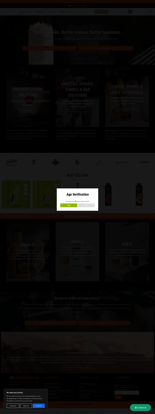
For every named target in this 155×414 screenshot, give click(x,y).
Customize (13, 406)
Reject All (26, 406)
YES (68, 205)
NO (86, 205)
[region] (25, 399)
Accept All (39, 406)
